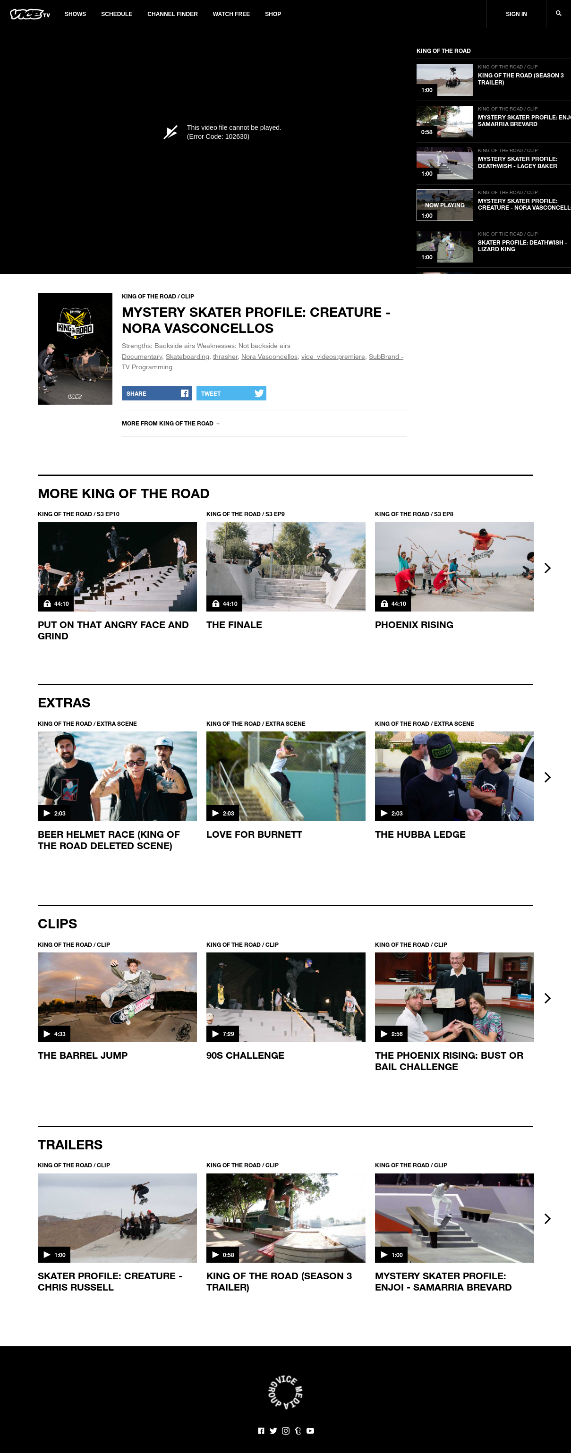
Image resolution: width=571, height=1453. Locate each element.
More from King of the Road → (171, 423)
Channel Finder (172, 14)
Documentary (142, 356)
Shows (75, 14)
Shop (273, 14)
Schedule (116, 14)
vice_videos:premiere (333, 356)
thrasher (225, 356)
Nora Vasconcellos (269, 356)
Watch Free (231, 14)
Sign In (516, 14)
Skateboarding (187, 356)
